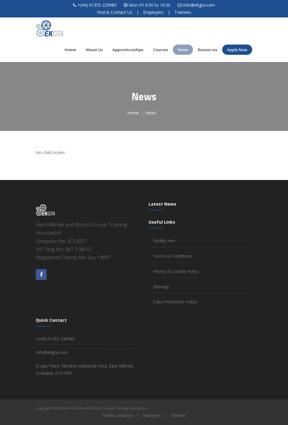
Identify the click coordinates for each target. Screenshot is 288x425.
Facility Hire (164, 241)
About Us (94, 49)
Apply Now (237, 49)
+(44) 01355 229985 (97, 5)
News (183, 49)
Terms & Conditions (172, 256)
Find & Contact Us (114, 12)
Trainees (182, 12)
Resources (207, 49)
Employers (153, 12)
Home (70, 49)
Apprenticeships (127, 49)
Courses (160, 49)
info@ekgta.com (199, 5)
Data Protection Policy (175, 302)
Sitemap (161, 287)
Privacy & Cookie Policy (176, 271)
